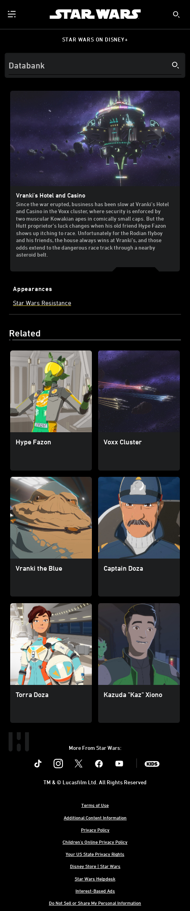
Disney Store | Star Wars (95, 866)
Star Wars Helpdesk (95, 878)
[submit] (176, 14)
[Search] (95, 65)
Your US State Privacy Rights (95, 854)
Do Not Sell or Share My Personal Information (95, 903)
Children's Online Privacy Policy (95, 842)
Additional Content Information (95, 817)
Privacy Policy (95, 829)
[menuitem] (12, 14)
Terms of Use (95, 805)
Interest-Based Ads (95, 890)
